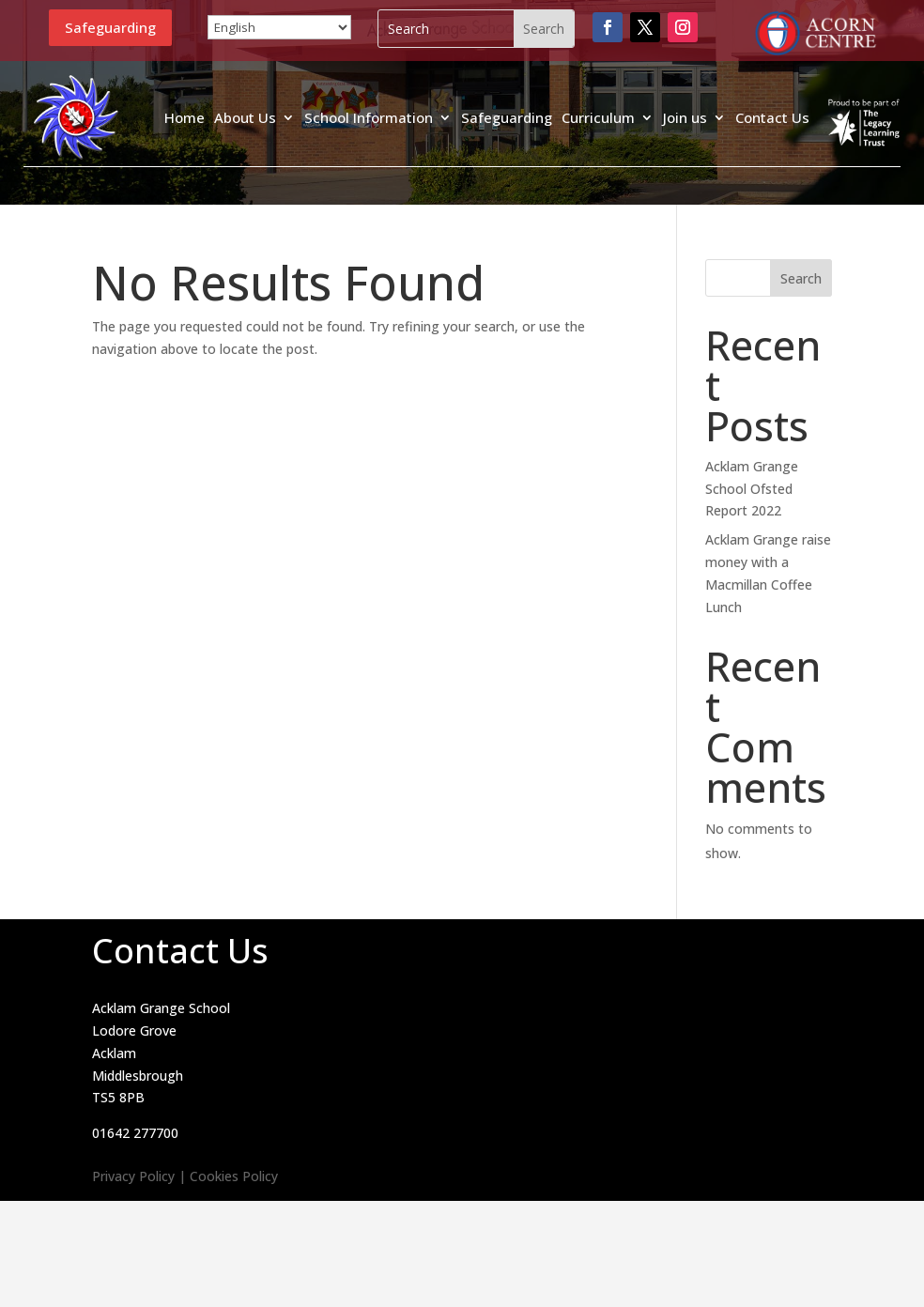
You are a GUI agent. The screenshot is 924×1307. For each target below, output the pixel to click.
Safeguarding (110, 27)
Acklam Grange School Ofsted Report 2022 (751, 488)
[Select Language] (279, 27)
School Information (368, 117)
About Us (245, 117)
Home (184, 117)
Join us (685, 117)
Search (801, 278)
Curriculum (598, 117)
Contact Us (772, 117)
